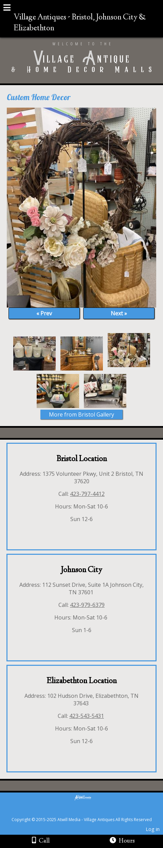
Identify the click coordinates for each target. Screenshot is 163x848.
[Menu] (7, 8)
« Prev (44, 313)
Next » (119, 313)
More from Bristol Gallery (81, 414)
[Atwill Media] (87, 812)
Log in (153, 829)
